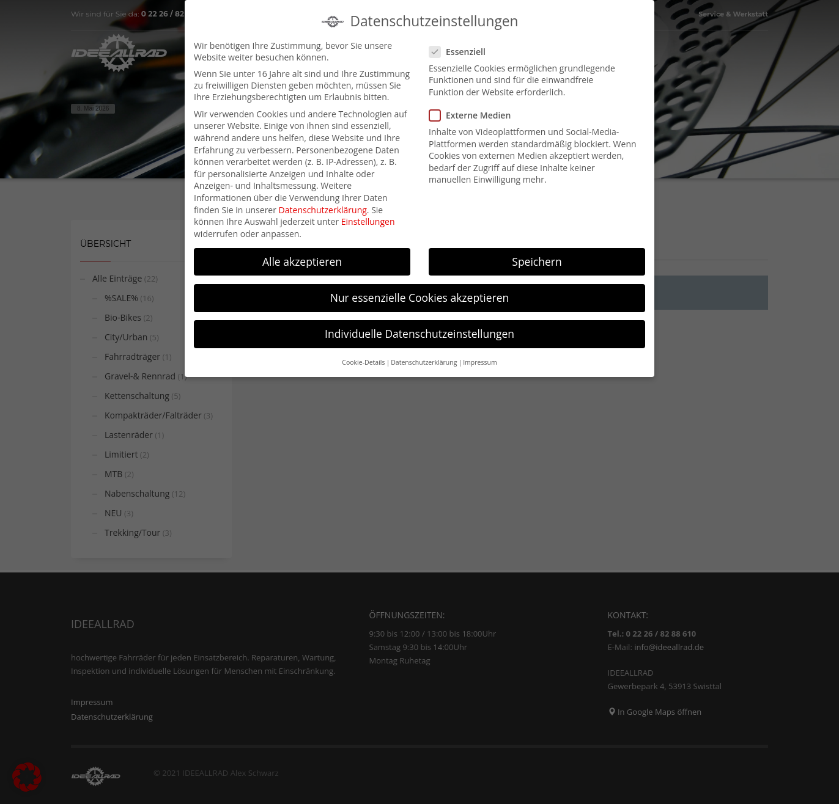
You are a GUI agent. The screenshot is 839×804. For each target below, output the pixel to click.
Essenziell (461, 47)
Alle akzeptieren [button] (302, 257)
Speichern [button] (536, 257)
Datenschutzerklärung (323, 205)
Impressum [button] (480, 358)
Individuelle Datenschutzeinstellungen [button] (419, 330)
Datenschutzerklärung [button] (424, 358)
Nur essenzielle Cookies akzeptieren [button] (419, 293)
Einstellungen (368, 218)
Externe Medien (474, 111)
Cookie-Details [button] (363, 358)
